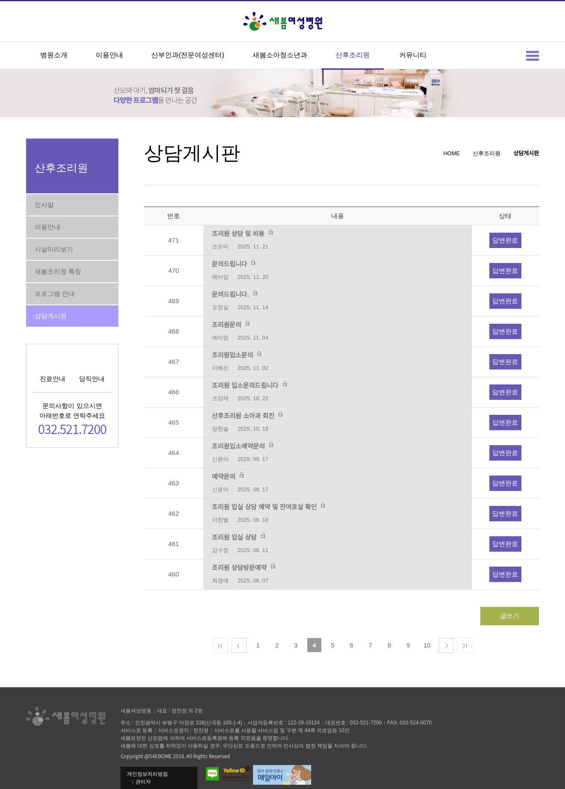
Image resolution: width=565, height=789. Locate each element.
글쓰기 (509, 615)
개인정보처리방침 (147, 774)
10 (427, 645)
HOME (451, 153)
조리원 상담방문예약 (337, 574)
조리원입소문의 (337, 362)
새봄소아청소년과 (280, 55)
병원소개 (54, 55)
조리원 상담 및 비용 (337, 240)
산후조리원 (352, 55)
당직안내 (92, 378)
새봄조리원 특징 (58, 271)
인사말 (44, 204)
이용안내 (109, 55)
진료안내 (52, 378)
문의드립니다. (337, 301)
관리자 (143, 782)
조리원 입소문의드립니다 (337, 392)
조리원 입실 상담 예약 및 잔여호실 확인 (337, 513)
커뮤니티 (413, 55)
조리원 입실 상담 (337, 544)
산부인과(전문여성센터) (187, 55)
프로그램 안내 (55, 293)
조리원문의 (337, 331)
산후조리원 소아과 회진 (337, 422)
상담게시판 (51, 315)
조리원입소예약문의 (337, 453)
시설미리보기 (54, 249)
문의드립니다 (337, 270)
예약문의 (337, 483)
